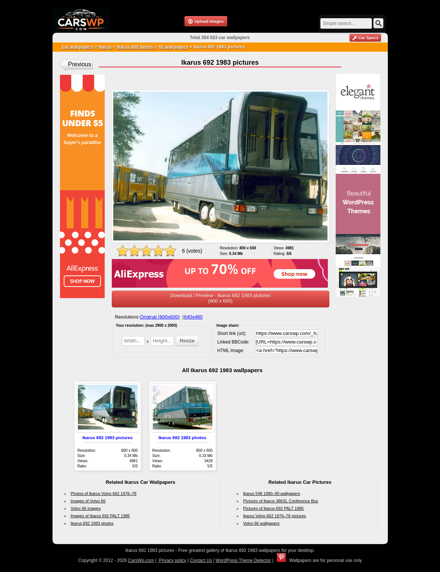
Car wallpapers (78, 46)
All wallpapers (173, 46)
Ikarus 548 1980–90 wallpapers (271, 493)
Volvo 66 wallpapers (261, 523)
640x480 (193, 317)
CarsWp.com (141, 560)
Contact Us (201, 560)
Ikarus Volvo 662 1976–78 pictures (274, 516)
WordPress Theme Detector (243, 560)
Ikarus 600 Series (134, 46)
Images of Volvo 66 (88, 501)
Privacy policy (172, 560)
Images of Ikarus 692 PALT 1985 (100, 516)
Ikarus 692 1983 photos (182, 437)
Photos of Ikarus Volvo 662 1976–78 (104, 493)
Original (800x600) (160, 317)
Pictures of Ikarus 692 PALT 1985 (273, 508)
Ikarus (105, 46)
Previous (79, 64)
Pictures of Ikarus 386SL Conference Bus (280, 501)
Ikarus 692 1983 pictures (107, 437)
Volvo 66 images (86, 508)
